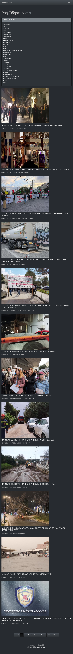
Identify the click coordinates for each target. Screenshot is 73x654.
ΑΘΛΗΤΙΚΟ (6, 28)
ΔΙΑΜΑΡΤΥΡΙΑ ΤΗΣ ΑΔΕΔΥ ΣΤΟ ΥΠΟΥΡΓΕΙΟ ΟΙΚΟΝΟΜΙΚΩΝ (26, 396)
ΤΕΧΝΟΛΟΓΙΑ (7, 74)
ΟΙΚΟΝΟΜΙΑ (7, 58)
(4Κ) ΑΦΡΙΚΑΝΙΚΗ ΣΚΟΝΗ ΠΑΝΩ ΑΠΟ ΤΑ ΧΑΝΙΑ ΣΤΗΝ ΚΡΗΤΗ (26, 574)
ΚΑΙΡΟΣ (5, 48)
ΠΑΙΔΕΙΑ (5, 60)
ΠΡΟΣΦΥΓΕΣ (7, 68)
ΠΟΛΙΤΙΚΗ (6, 64)
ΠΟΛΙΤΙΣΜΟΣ (7, 66)
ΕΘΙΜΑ (5, 38)
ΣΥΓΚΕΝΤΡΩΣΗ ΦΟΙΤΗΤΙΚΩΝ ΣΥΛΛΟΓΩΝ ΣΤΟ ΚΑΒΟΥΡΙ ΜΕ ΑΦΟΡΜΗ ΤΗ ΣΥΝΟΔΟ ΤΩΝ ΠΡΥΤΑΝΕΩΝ (35, 307)
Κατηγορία (6, 24)
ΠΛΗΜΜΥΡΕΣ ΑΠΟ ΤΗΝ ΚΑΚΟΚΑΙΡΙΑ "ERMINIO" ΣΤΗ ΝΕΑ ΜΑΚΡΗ (28, 440)
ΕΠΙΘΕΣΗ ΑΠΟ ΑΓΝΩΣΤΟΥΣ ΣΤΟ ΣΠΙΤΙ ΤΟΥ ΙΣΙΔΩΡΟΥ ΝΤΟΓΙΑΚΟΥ (29, 352)
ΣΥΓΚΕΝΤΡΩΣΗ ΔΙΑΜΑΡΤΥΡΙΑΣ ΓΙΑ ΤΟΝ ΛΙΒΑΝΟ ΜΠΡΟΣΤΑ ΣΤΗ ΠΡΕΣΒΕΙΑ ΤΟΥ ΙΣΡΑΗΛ (34, 215)
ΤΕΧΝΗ (5, 72)
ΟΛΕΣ (5, 26)
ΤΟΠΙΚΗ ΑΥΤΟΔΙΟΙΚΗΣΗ (11, 76)
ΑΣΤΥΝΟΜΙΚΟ (7, 32)
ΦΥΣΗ (5, 82)
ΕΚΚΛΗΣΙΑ (6, 42)
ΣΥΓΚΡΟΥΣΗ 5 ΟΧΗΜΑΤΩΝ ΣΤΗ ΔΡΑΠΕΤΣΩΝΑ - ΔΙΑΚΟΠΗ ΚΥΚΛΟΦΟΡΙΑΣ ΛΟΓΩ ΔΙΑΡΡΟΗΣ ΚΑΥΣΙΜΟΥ (34, 261)
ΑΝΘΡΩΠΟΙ (6, 30)
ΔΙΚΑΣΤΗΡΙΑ (7, 36)
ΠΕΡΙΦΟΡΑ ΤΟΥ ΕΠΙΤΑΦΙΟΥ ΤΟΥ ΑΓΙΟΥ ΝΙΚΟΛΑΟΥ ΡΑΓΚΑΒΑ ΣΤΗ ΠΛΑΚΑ (31, 125)
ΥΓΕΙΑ (5, 80)
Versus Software (41, 647)
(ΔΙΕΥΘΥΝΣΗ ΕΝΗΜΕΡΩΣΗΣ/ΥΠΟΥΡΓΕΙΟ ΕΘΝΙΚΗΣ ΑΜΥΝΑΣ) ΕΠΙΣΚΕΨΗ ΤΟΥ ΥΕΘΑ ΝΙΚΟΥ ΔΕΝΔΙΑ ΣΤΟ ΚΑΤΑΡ (36, 619)
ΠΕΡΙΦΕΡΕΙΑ (7, 62)
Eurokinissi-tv (7, 3)
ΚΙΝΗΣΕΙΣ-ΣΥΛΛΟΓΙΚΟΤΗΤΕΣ (12, 50)
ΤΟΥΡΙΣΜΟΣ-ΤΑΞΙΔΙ (9, 78)
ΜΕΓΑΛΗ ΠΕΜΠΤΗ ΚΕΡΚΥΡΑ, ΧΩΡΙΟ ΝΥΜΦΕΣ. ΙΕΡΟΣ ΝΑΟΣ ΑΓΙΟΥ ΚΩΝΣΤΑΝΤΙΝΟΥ (36, 169)
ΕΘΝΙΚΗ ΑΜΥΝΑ (8, 40)
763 (53, 635)
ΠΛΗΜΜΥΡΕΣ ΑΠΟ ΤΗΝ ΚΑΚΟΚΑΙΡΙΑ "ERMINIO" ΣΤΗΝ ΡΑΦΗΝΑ (28, 484)
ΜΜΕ (4, 56)
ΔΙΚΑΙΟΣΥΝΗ (7, 34)
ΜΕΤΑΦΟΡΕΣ (7, 54)
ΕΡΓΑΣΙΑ (6, 44)
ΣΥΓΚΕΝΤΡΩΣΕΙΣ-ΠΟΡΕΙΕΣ (12, 70)
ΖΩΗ (4, 46)
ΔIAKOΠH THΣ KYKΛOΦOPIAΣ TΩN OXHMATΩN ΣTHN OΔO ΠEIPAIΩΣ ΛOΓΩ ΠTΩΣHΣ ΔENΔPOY (33, 529)
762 (49, 635)
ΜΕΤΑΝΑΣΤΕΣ (7, 52)
